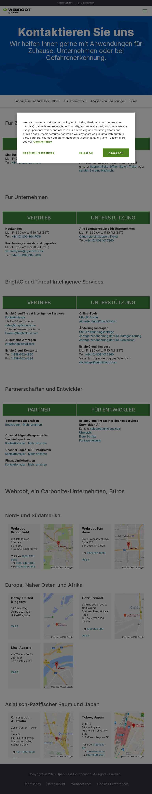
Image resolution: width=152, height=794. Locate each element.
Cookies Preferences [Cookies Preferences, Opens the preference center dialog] (38, 152)
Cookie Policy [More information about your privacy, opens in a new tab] (42, 141)
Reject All (86, 152)
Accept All (116, 152)
